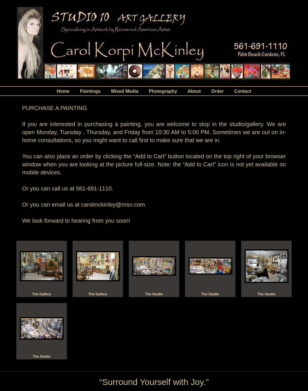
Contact (243, 91)
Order (217, 91)
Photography (163, 91)
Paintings (90, 91)
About (194, 91)
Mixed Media (124, 91)
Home (63, 91)
